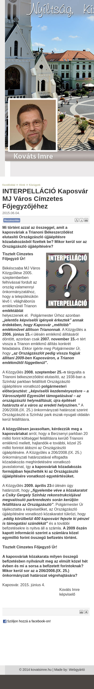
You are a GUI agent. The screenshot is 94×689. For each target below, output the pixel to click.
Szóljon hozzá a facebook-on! (26, 621)
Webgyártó (77, 670)
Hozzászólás (11, 220)
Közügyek (34, 184)
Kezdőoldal (8, 184)
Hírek (22, 184)
